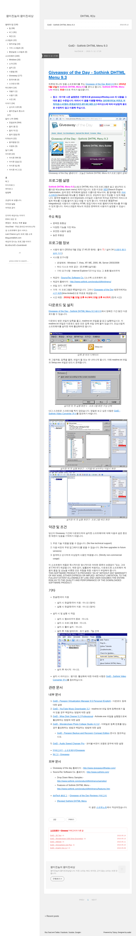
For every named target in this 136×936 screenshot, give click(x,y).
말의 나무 (11, 119)
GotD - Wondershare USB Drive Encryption (66, 839)
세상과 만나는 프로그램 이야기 (18, 241)
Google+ (78, 932)
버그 (12, 32)
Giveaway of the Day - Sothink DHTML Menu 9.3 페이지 (75, 311)
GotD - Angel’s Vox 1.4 (58, 848)
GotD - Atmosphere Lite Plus (61, 845)
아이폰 (10, 154)
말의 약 (13, 130)
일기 (9, 150)
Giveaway (15, 76)
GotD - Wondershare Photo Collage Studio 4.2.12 (76, 724)
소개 (12, 64)
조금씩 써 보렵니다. (13, 200)
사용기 (12, 95)
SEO (105, 189)
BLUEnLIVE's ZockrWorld (16, 245)
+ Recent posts (52, 916)
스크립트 (11, 40)
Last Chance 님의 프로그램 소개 (18, 234)
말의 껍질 (14, 134)
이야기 (10, 103)
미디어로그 (10, 185)
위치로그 (9, 189)
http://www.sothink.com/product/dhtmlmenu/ (90, 282)
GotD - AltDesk (55, 842)
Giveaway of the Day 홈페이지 (100, 84)
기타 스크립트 (16, 48)
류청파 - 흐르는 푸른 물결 (16, 223)
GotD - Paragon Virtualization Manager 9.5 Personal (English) (82, 701)
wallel (129, 932)
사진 (12, 99)
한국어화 (13, 80)
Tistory (114, 932)
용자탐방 (13, 142)
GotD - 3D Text (55, 835)
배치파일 (14, 44)
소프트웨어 (12, 56)
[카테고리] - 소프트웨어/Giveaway (69, 750)
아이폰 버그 (15, 170)
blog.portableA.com (13, 238)
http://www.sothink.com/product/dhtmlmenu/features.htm (83, 789)
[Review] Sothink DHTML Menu (72, 801)
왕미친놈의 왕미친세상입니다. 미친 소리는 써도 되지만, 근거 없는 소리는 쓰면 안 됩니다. (83, 872)
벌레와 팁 (11, 24)
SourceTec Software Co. (72, 278)
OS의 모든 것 (10, 219)
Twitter (57, 932)
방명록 (8, 192)
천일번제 (14, 122)
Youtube (71, 932)
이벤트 (12, 146)
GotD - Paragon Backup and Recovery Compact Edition (83, 733)
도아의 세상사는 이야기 (15, 215)
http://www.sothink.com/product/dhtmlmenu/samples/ (82, 781)
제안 (12, 36)
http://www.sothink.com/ (98, 772)
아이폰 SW (14, 158)
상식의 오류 (15, 107)
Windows (14, 60)
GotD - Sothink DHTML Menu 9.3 (61, 25)
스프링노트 (101, 807)
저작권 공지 (10, 208)
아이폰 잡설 (15, 162)
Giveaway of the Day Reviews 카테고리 (88, 795)
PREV (81, 899)
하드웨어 (11, 88)
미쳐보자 (11, 138)
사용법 (12, 72)
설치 (12, 68)
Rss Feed (48, 932)
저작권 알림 (10, 204)
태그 (7, 181)
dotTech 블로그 (60, 795)
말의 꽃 (13, 126)
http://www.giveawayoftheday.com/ (99, 768)
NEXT (94, 899)
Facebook (64, 932)
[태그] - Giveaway (61, 754)
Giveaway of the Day (104, 290)
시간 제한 (57, 293)
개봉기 (12, 91)
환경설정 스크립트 (17, 52)
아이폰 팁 (14, 166)
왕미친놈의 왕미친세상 (20, 16)
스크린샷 (13, 84)
